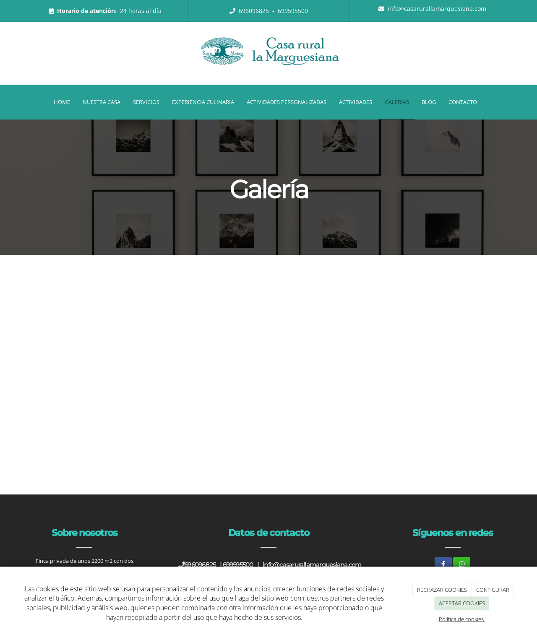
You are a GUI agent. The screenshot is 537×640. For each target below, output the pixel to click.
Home (62, 102)
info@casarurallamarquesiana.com (437, 9)
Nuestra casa (101, 102)
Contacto (462, 102)
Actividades (355, 102)
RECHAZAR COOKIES (442, 589)
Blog (429, 102)
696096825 (255, 11)
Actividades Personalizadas (286, 102)
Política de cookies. (462, 619)
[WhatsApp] (461, 564)
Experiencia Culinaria (203, 102)
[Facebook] (443, 564)
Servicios (146, 102)
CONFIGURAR (492, 589)
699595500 (293, 11)
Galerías (397, 102)
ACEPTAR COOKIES (462, 603)
